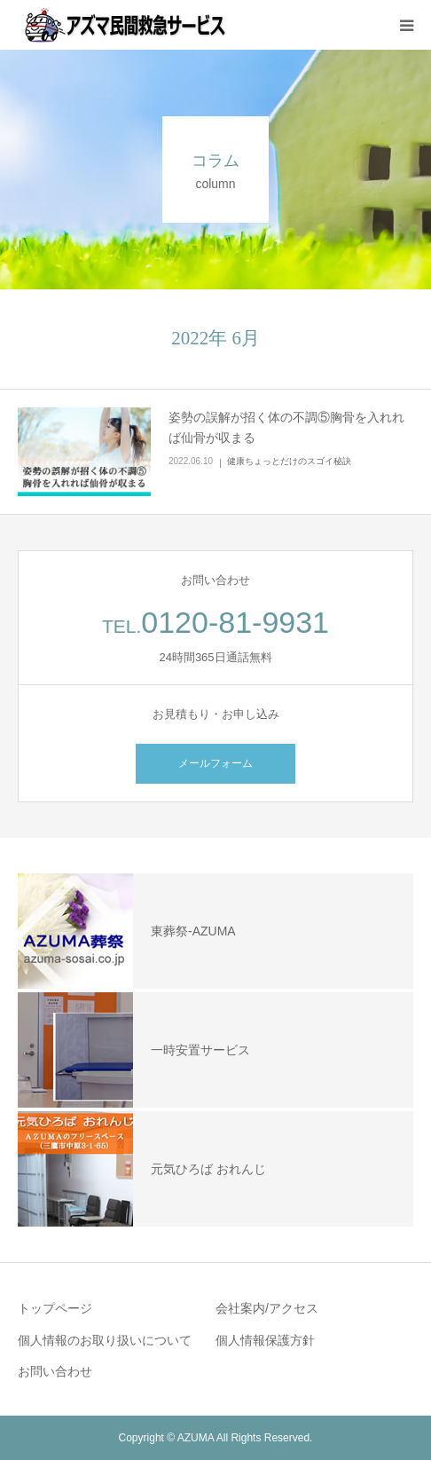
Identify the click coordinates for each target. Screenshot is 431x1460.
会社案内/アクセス (267, 1308)
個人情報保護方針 (265, 1340)
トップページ (55, 1308)
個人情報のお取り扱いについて (105, 1340)
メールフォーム (215, 763)
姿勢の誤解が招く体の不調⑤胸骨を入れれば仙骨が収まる (286, 428)
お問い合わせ (55, 1371)
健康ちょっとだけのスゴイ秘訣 (289, 461)
